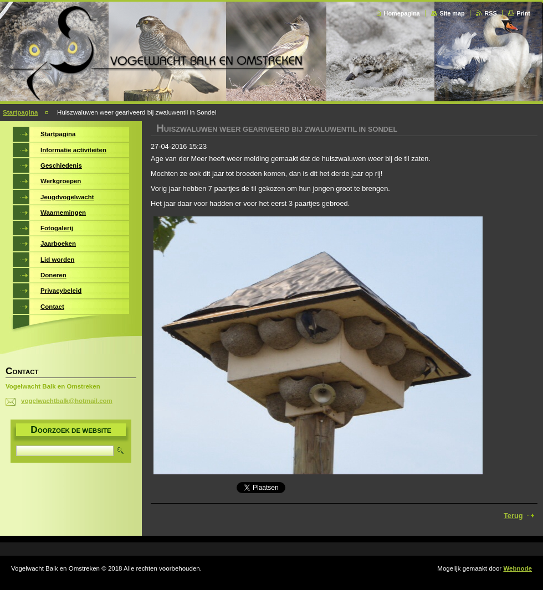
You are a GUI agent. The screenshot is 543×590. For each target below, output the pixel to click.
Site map (451, 13)
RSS (490, 13)
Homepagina (402, 13)
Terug (513, 515)
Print (523, 13)
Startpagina (20, 112)
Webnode (517, 568)
